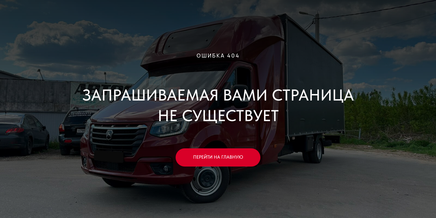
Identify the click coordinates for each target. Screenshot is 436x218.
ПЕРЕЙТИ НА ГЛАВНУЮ (218, 157)
